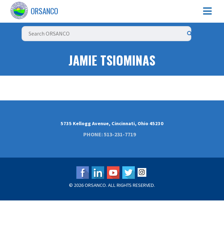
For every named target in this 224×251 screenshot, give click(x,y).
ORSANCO (44, 10)
